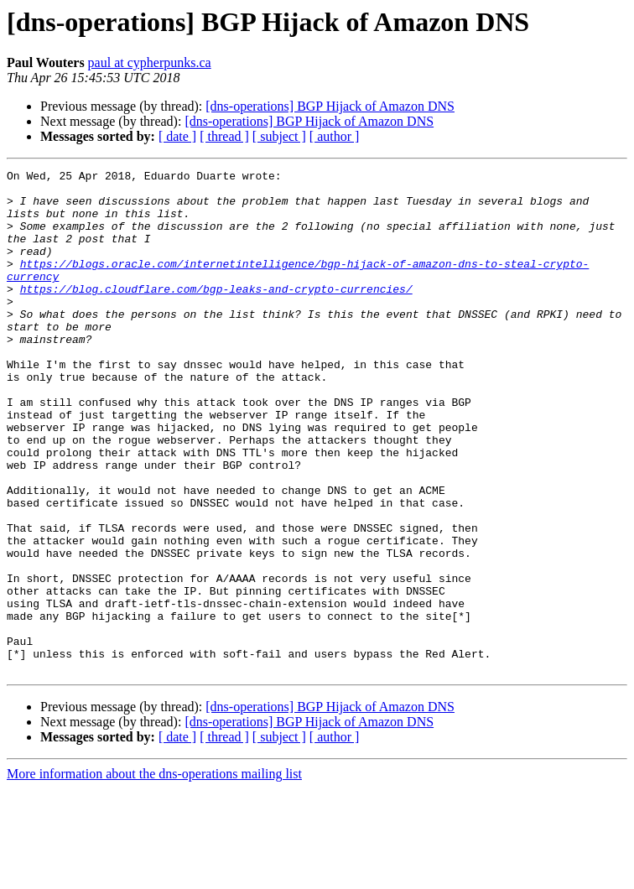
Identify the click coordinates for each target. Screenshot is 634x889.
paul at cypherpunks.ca (149, 62)
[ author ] (334, 136)
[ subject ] (279, 136)
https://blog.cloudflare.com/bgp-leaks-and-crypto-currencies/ (216, 313)
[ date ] (177, 136)
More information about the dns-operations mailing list (154, 874)
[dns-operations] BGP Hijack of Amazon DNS (330, 106)
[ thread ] (224, 136)
